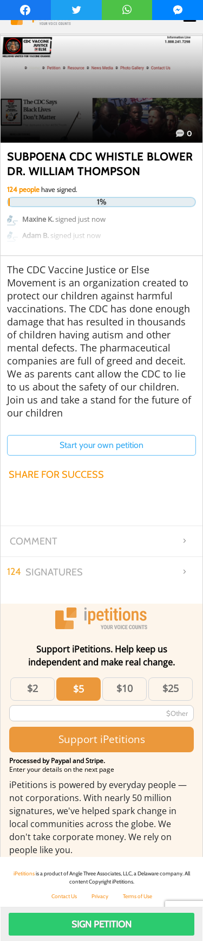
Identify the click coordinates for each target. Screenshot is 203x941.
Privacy (99, 896)
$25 (170, 688)
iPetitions (24, 873)
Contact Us (64, 896)
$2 (32, 688)
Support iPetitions (101, 739)
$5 (78, 688)
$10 (124, 688)
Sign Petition (101, 924)
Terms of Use (137, 896)
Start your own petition (101, 445)
